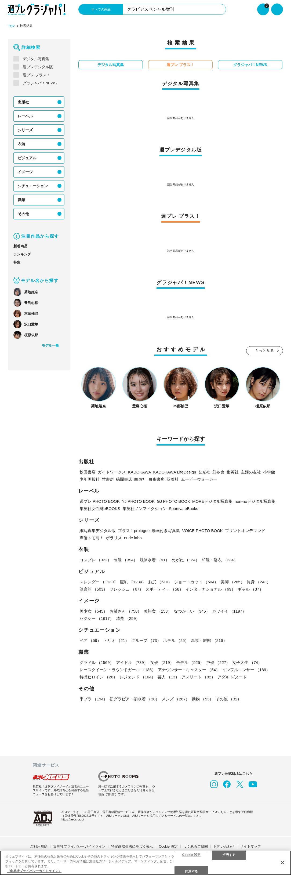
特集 (16, 262)
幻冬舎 (218, 472)
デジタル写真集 (36, 59)
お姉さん (125, 611)
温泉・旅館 (209, 640)
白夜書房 (156, 479)
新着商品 (20, 246)
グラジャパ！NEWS (40, 83)
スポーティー (164, 589)
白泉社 (140, 479)
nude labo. (133, 538)
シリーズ (25, 130)
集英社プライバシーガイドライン (79, 846)
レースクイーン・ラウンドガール (117, 669)
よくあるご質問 (195, 846)
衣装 (21, 144)
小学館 (269, 472)
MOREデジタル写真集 (212, 501)
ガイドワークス (112, 472)
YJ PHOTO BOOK (138, 501)
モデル (190, 662)
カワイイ (229, 611)
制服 (125, 560)
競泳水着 (154, 560)
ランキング (22, 254)
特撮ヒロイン (98, 677)
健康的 (93, 589)
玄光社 (204, 472)
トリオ (116, 640)
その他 (23, 214)
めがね (185, 560)
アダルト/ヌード (232, 677)
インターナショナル (210, 589)
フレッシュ (126, 589)
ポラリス (114, 538)
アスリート (198, 677)
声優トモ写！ (91, 538)
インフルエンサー (246, 669)
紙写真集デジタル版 (97, 530)
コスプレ (95, 560)
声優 (218, 662)
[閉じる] (282, 863)
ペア (90, 640)
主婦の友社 (251, 472)
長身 (259, 582)
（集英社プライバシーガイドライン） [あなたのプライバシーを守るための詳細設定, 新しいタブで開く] (34, 871)
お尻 (160, 582)
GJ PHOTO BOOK (173, 501)
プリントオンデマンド (245, 530)
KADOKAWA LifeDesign (174, 472)
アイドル (132, 662)
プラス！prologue (134, 530)
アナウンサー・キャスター (189, 669)
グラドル (96, 662)
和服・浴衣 (220, 560)
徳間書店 (124, 479)
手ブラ (93, 699)
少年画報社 (89, 479)
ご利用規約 (39, 846)
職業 (21, 200)
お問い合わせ (223, 846)
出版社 (23, 102)
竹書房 (108, 479)
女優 (162, 662)
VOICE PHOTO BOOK (202, 530)
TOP (11, 26)
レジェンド (137, 677)
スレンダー (98, 582)
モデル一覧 (50, 346)
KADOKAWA (139, 472)
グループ (146, 640)
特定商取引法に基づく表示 (132, 846)
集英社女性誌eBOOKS (99, 508)
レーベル (25, 116)
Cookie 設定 (168, 846)
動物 (202, 699)
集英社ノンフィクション (144, 508)
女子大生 (247, 662)
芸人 (168, 677)
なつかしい (192, 611)
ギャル (250, 589)
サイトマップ (250, 846)
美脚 (233, 582)
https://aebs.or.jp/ (72, 819)
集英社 (233, 472)
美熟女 (158, 611)
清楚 (128, 618)
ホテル (176, 640)
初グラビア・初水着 (134, 699)
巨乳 (133, 582)
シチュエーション (33, 186)
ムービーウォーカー (199, 479)
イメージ (25, 172)
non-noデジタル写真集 (255, 501)
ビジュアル (27, 158)
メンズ (176, 699)
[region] (145, 863)
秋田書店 (87, 472)
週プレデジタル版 (38, 67)
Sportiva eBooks (183, 508)
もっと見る (264, 351)
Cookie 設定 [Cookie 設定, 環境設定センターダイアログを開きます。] (191, 854)
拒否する (228, 854)
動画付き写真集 (166, 530)
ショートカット (196, 582)
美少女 (93, 611)
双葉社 (173, 479)
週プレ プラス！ (36, 75)
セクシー (96, 618)
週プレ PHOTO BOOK (99, 501)
